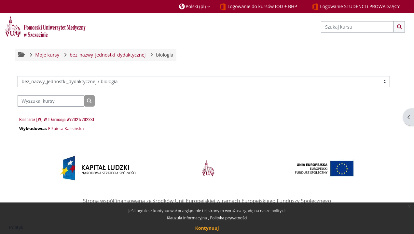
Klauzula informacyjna (187, 218)
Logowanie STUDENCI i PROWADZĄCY (356, 6)
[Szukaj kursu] (357, 26)
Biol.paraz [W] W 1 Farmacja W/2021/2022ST (56, 119)
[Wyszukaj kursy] (51, 101)
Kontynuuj (207, 228)
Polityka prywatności (228, 218)
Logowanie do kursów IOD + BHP (258, 6)
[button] (194, 6)
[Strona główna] (45, 26)
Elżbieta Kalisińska (66, 128)
